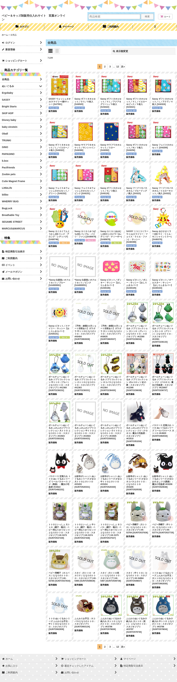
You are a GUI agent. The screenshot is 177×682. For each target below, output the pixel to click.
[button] (155, 27)
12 (117, 66)
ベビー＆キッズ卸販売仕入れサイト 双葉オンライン (33, 17)
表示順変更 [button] (120, 51)
